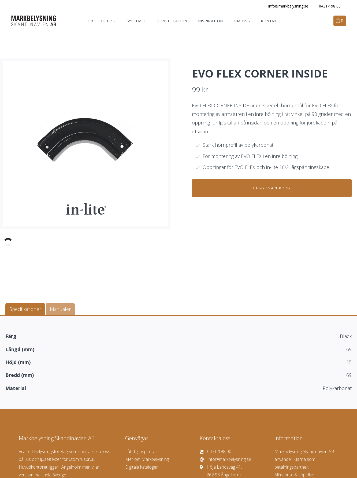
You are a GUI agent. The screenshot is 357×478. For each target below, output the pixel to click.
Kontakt (270, 21)
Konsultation (172, 21)
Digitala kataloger (141, 467)
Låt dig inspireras (141, 452)
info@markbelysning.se (286, 6)
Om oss (242, 21)
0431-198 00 (327, 6)
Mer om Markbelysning (147, 460)
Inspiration (210, 21)
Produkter (100, 21)
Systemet (136, 21)
